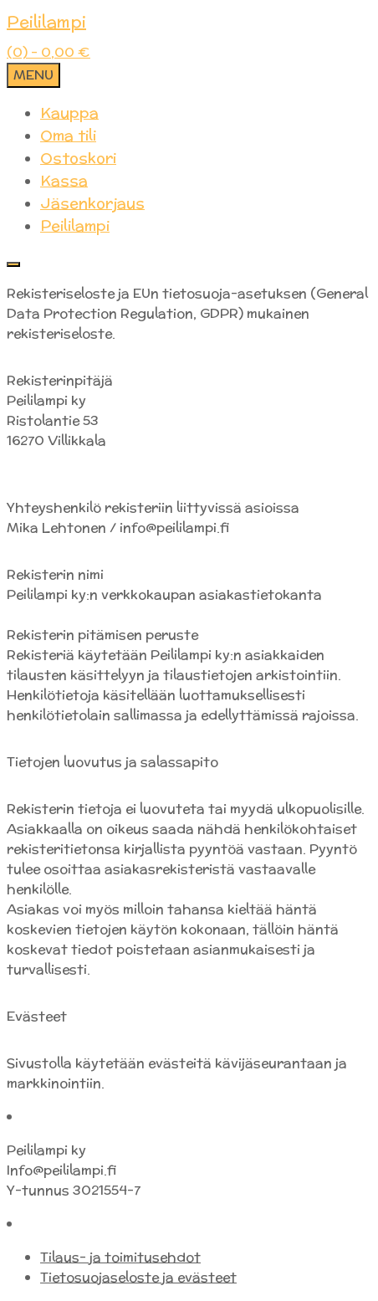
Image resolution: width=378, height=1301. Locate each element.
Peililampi (46, 21)
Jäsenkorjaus (92, 202)
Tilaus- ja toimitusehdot (120, 1257)
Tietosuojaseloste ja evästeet (138, 1277)
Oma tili (68, 135)
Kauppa (69, 112)
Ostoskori (78, 157)
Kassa (64, 180)
